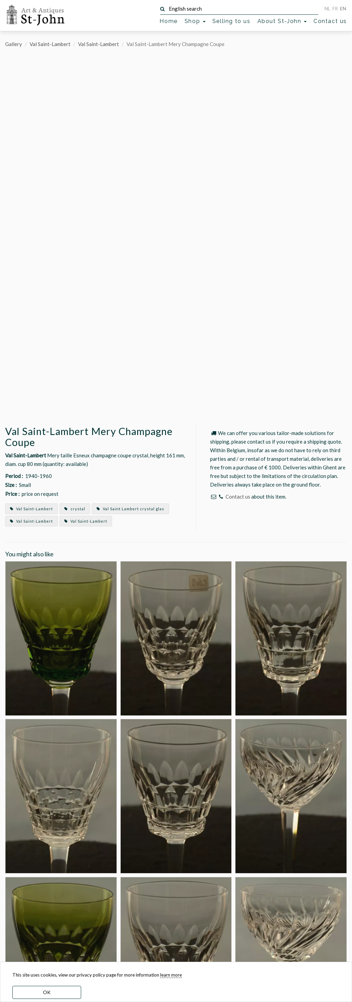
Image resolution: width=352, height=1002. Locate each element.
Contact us (330, 21)
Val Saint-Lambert (50, 44)
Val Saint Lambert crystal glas (130, 508)
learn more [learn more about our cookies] (171, 975)
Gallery (13, 44)
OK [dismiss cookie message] (47, 992)
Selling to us (231, 21)
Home (168, 21)
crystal (74, 508)
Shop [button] (195, 21)
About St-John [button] (282, 21)
